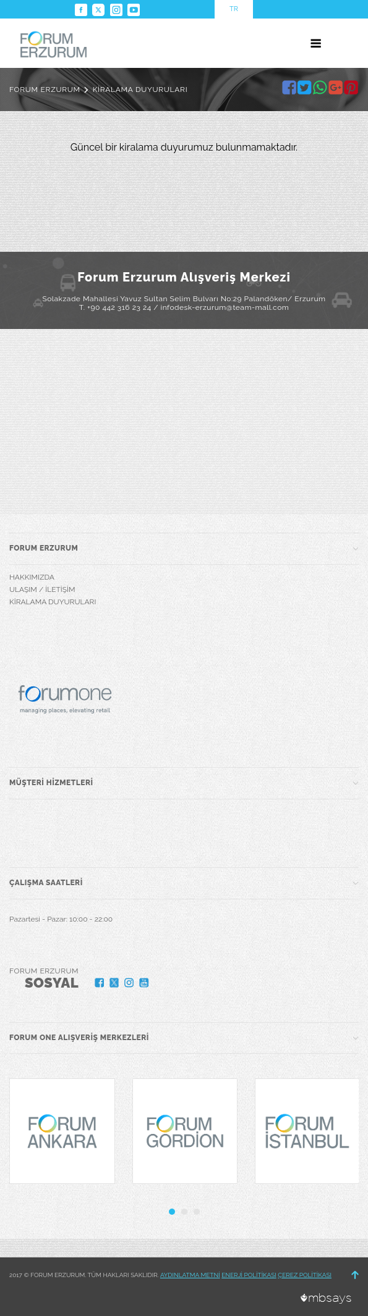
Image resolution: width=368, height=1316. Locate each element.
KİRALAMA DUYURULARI (140, 89)
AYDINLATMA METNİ (190, 1275)
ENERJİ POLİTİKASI (248, 1275)
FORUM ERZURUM (44, 89)
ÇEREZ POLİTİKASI (305, 1275)
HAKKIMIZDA (31, 577)
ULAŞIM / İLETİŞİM (42, 589)
